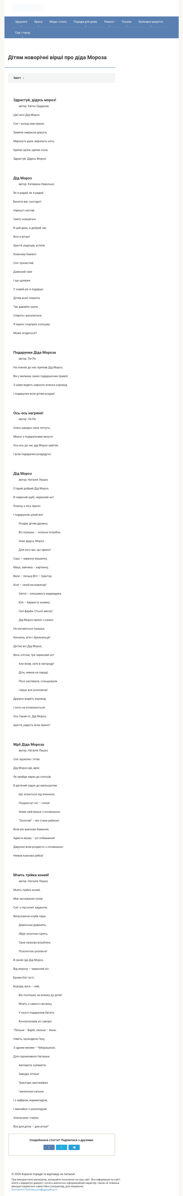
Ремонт (109, 21)
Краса (38, 21)
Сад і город (22, 32)
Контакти (17, 1189)
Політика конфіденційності (41, 1189)
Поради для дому (85, 21)
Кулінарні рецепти (151, 21)
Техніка (127, 21)
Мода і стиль (58, 21)
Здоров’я (21, 21)
